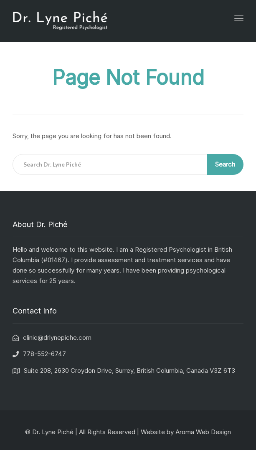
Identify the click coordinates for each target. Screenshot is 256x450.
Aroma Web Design (203, 432)
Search (225, 164)
